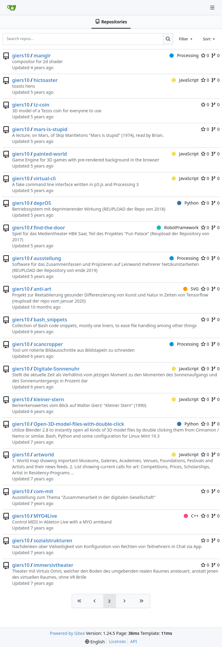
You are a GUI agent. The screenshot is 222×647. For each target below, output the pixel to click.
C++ (191, 516)
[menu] (95, 642)
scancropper (48, 344)
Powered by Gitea (67, 633)
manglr (41, 56)
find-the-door (49, 228)
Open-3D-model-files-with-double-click (78, 424)
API (133, 641)
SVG (191, 289)
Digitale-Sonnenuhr (56, 369)
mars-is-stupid (50, 129)
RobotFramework (178, 227)
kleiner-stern (48, 399)
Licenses (117, 641)
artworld (43, 455)
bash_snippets (50, 320)
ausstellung (47, 258)
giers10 (20, 56)
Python (188, 203)
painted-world (50, 154)
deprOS (42, 203)
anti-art (42, 289)
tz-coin (41, 105)
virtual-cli (44, 178)
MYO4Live (45, 516)
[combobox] (186, 39)
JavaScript (185, 80)
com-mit (43, 491)
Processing (184, 55)
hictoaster (45, 80)
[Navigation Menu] (213, 7)
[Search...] (168, 39)
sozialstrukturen (52, 540)
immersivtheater (53, 565)
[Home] (11, 7)
